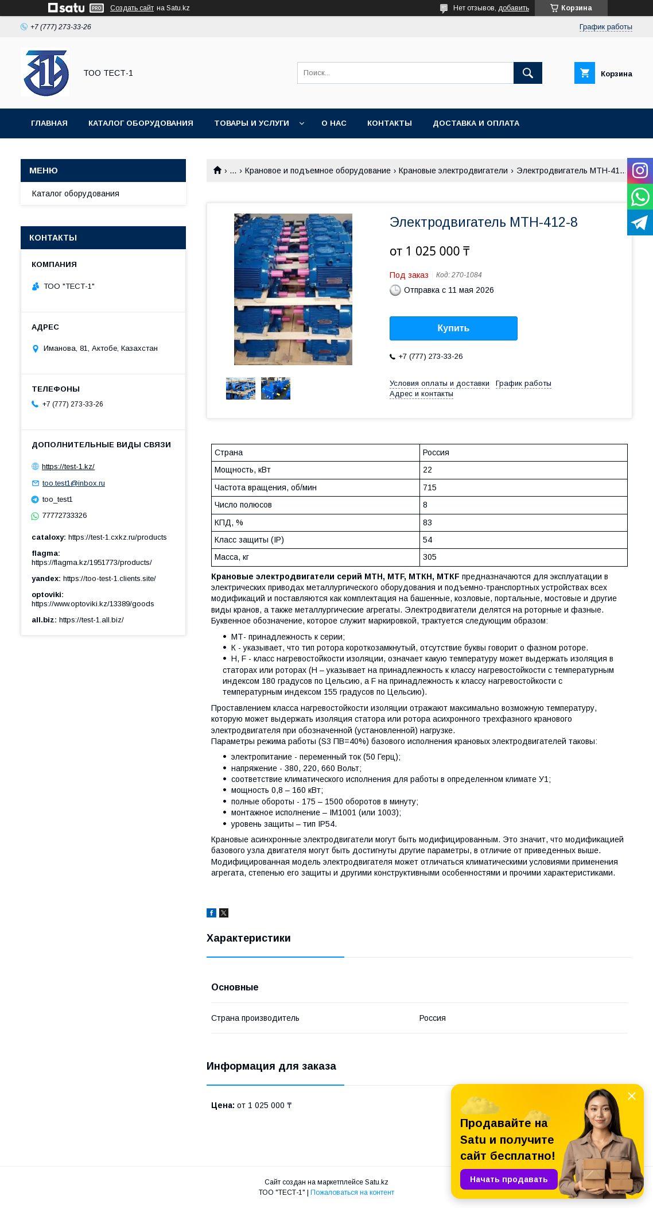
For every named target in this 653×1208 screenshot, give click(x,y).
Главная (49, 123)
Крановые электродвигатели (453, 170)
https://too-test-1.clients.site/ (109, 578)
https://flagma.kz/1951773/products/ (92, 562)
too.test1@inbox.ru (73, 483)
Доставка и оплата (476, 123)
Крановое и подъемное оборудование (318, 170)
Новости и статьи (73, 153)
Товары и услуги (251, 123)
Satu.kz (376, 1182)
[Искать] (528, 73)
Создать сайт (132, 8)
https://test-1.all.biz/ (91, 619)
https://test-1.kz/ (68, 466)
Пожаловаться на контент (352, 1192)
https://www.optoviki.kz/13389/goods (93, 603)
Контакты (389, 123)
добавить (513, 8)
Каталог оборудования (140, 123)
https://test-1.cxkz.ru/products (117, 537)
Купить (454, 328)
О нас (334, 123)
